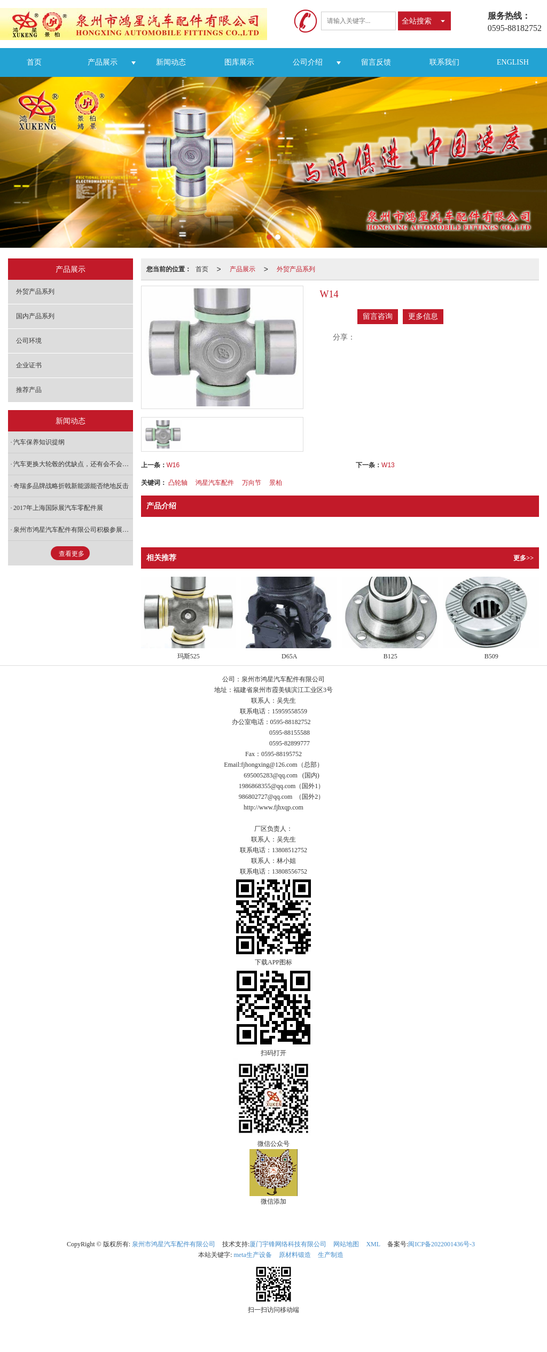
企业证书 (29, 365)
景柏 (275, 482)
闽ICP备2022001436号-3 (441, 1244)
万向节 (251, 482)
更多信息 (423, 316)
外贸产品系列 (296, 269)
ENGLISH (513, 62)
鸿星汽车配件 (215, 482)
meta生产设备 (253, 1255)
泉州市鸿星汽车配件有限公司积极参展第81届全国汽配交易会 (73, 529)
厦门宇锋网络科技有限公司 (287, 1244)
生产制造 (330, 1255)
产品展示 (103, 62)
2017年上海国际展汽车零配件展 (58, 508)
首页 (34, 62)
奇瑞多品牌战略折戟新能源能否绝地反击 (71, 486)
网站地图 (346, 1244)
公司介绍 (308, 62)
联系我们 (444, 62)
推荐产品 (29, 390)
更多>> (523, 558)
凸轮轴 (177, 482)
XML (373, 1244)
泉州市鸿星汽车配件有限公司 (173, 1244)
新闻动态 (171, 62)
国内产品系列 (35, 316)
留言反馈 (376, 62)
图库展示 (239, 62)
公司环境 (29, 340)
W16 (173, 465)
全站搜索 (417, 21)
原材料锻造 (295, 1255)
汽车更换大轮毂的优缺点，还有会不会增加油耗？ (73, 464)
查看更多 (71, 553)
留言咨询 (378, 316)
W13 (388, 465)
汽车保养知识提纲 (39, 442)
